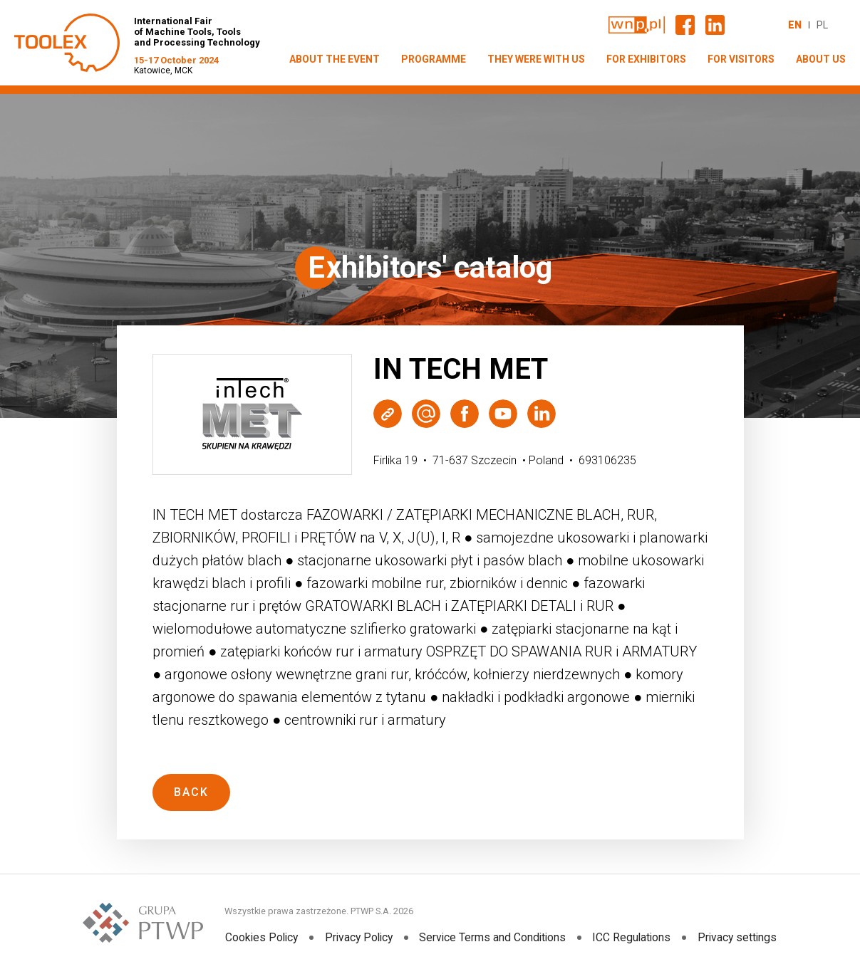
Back (191, 792)
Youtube (503, 413)
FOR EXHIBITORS (646, 59)
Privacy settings (738, 937)
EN (795, 25)
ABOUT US (821, 59)
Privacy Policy (358, 937)
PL (822, 25)
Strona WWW (387, 413)
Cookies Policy (260, 937)
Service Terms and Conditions (493, 937)
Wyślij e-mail (426, 413)
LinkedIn (541, 413)
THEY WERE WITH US (536, 59)
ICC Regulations (633, 937)
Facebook (464, 413)
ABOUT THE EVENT (334, 59)
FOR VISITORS (741, 59)
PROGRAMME (433, 59)
